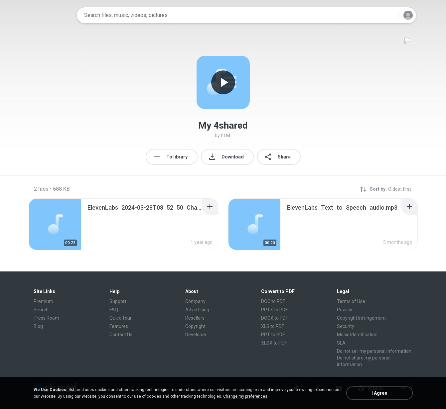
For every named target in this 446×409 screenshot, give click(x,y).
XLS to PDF (272, 326)
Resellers (195, 318)
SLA (341, 343)
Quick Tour (120, 318)
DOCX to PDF (274, 318)
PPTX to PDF (274, 309)
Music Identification (357, 334)
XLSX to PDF (274, 343)
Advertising (197, 309)
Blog (38, 326)
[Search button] (389, 15)
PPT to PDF (273, 334)
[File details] (55, 224)
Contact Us (120, 334)
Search (41, 309)
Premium (43, 301)
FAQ (113, 309)
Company (195, 301)
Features (118, 326)
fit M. (226, 135)
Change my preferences (245, 396)
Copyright (195, 326)
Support (117, 301)
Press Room (46, 318)
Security (345, 326)
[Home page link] (50, 15)
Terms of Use (351, 301)
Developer (196, 334)
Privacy (344, 309)
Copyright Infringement (361, 318)
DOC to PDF (273, 301)
